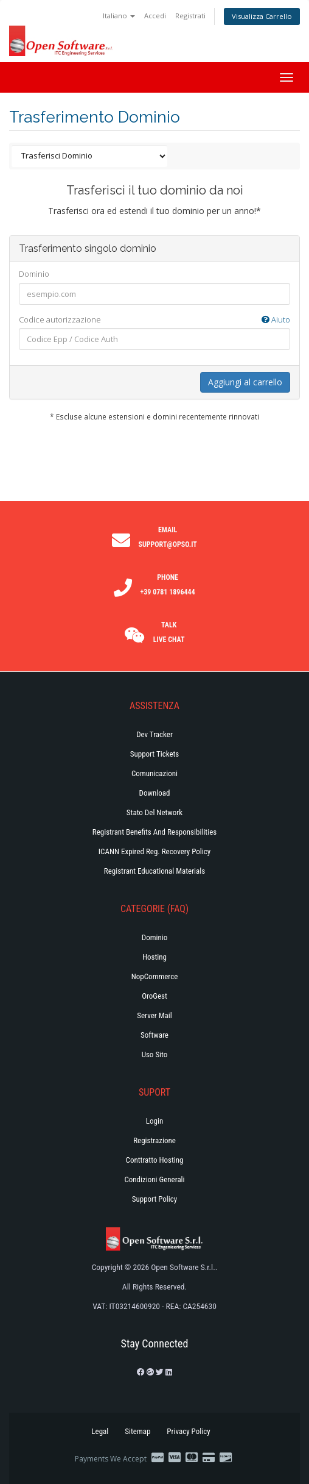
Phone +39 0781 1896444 (168, 584)
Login (154, 1120)
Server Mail (154, 1015)
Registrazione (154, 1140)
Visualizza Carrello (262, 16)
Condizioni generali (154, 1179)
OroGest (154, 996)
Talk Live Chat (169, 632)
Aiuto (276, 319)
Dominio (34, 273)
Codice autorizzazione (154, 320)
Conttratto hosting (155, 1160)
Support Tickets (154, 753)
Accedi (155, 15)
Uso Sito (155, 1054)
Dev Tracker (154, 734)
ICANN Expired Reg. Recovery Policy (154, 851)
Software (154, 1035)
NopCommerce (154, 976)
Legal (99, 1431)
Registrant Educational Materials (154, 871)
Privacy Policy (188, 1431)
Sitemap (137, 1431)
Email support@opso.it (167, 537)
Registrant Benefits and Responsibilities (154, 832)
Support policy (155, 1199)
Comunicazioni (154, 773)
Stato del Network (154, 812)
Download (154, 792)
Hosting (154, 956)
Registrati (190, 15)
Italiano (119, 15)
